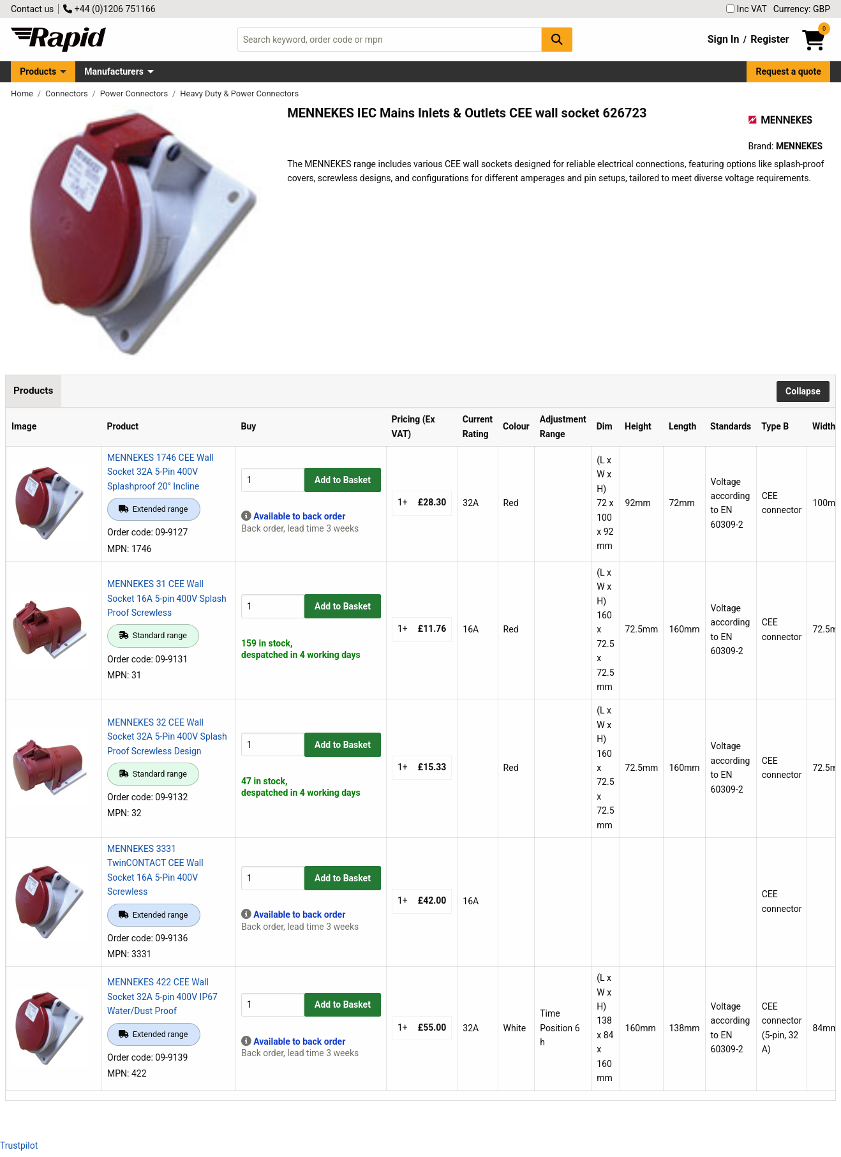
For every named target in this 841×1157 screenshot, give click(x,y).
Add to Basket (343, 480)
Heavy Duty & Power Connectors (239, 93)
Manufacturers (114, 71)
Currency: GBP (801, 8)
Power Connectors (135, 93)
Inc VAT (746, 8)
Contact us (32, 9)
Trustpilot (19, 1145)
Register (769, 39)
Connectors (67, 93)
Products (38, 71)
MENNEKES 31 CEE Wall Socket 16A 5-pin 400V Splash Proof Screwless (167, 598)
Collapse (803, 391)
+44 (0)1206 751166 (109, 9)
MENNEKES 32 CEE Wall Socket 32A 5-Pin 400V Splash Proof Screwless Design (167, 736)
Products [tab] (33, 390)
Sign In (724, 39)
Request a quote (788, 71)
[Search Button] (557, 39)
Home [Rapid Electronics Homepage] (23, 93)
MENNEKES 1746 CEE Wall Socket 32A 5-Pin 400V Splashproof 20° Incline (160, 471)
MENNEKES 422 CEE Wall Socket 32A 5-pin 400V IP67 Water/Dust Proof (162, 996)
